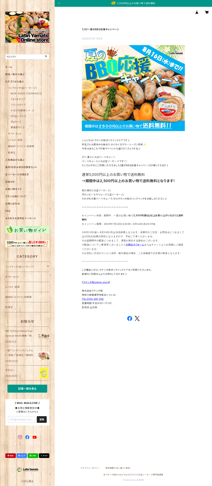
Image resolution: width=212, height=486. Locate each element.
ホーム (8, 67)
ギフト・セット (15, 133)
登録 (41, 419)
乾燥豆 (11, 152)
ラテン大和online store (96, 282)
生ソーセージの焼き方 (17, 174)
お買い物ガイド (13, 189)
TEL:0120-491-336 (93, 299)
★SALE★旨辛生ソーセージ (20, 218)
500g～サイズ (18, 116)
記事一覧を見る (27, 388)
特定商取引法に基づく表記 (117, 468)
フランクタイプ (18, 104)
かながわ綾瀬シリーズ (22, 110)
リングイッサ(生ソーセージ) (22, 87)
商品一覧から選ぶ (15, 74)
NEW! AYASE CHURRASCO (26, 93)
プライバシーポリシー (90, 468)
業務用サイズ (18, 127)
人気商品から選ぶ (15, 159)
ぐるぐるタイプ (18, 99)
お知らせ (10, 181)
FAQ (7, 210)
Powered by (133, 480)
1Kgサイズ (16, 121)
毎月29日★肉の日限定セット (21, 167)
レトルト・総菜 (15, 140)
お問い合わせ (12, 203)
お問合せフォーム (135, 244)
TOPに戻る (27, 481)
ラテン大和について (15, 196)
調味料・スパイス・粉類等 (21, 146)
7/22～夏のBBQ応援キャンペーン (100, 29)
